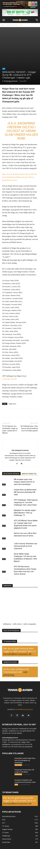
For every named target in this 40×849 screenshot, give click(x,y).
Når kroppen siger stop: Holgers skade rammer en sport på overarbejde (24, 481)
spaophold (28, 747)
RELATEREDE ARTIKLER (11, 474)
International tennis (12, 25)
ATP (21, 25)
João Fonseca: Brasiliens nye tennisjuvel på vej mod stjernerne (25, 546)
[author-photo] (20, 447)
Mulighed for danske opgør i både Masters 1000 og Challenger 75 (25, 512)
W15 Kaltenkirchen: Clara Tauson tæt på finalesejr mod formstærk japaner (29, 428)
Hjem (2, 25)
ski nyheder (18, 733)
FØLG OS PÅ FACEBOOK (11, 630)
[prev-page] (3, 579)
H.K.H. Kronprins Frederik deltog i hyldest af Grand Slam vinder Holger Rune (21, 130)
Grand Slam (18, 765)
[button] (3, 20)
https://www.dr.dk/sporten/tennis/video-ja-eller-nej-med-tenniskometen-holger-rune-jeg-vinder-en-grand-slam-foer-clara (19, 177)
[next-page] (7, 579)
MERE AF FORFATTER (29, 474)
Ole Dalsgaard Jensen (11, 81)
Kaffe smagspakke (29, 624)
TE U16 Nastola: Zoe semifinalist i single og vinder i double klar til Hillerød (10, 429)
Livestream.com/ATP (9, 379)
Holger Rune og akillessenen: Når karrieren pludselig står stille (25, 492)
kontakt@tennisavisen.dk (17, 654)
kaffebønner (6, 744)
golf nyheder (27, 731)
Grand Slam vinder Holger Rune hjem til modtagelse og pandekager (25, 760)
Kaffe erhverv (17, 624)
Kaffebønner (7, 624)
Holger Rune (12, 404)
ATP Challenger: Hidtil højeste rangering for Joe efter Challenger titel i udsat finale (26, 502)
